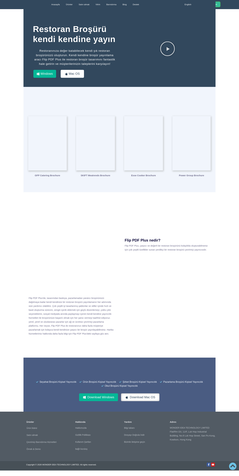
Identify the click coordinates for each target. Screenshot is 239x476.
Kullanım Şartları (83, 447)
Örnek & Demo (34, 454)
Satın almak (84, 4)
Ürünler (69, 4)
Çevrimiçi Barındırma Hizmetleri (42, 447)
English (188, 4)
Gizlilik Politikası (83, 440)
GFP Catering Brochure (47, 181)
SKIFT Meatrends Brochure (95, 181)
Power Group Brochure (191, 181)
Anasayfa (55, 4)
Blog (125, 4)
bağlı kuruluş (81, 454)
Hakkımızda (81, 433)
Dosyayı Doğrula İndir (134, 440)
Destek (136, 4)
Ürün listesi (32, 433)
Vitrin (98, 4)
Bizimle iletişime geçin (134, 447)
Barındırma (111, 4)
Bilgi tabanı (129, 433)
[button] (167, 51)
